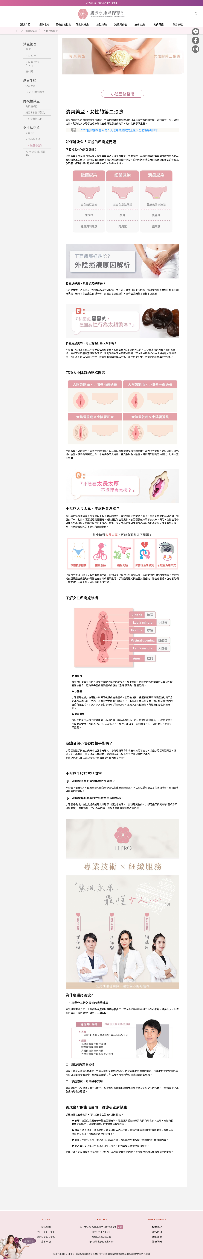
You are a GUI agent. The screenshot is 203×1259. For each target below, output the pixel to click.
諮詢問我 (157, 1227)
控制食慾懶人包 (34, 118)
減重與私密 (120, 24)
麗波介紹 (25, 24)
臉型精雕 (101, 24)
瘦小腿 (29, 71)
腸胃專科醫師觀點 (35, 112)
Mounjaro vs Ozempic (32, 63)
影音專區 (177, 24)
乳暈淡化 (30, 133)
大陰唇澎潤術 (33, 139)
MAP (120, 1227)
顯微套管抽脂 (63, 24)
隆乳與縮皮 (82, 24)
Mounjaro (31, 55)
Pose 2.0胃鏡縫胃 (35, 92)
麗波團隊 (157, 1236)
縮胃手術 (30, 86)
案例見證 (158, 24)
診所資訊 (157, 1232)
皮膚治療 (139, 24)
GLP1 (28, 49)
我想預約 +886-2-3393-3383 (101, 3)
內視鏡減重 (32, 106)
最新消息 (44, 24)
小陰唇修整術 (51, 30)
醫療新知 (157, 1241)
